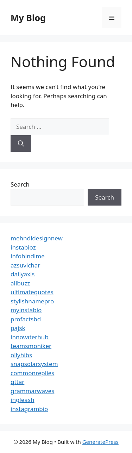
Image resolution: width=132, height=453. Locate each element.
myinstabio (26, 310)
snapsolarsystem (34, 364)
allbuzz (20, 283)
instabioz (23, 247)
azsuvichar (25, 265)
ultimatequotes (32, 292)
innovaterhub (30, 337)
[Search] (21, 143)
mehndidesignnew (37, 238)
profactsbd (26, 319)
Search (20, 184)
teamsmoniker (31, 346)
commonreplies (32, 373)
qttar (17, 382)
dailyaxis (23, 274)
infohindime (28, 256)
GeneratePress (100, 441)
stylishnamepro (32, 301)
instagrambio (29, 409)
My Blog (28, 18)
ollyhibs (21, 355)
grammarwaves (32, 391)
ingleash (22, 400)
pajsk (18, 328)
